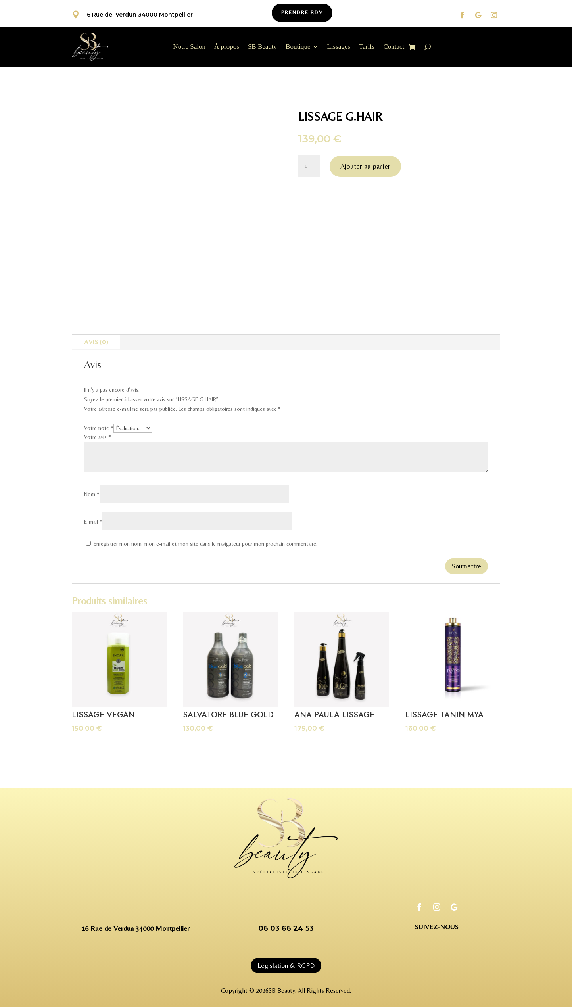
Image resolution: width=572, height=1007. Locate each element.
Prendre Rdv (302, 12)
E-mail (93, 521)
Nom (92, 494)
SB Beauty (262, 47)
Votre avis (97, 437)
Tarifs (366, 47)
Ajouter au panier (365, 166)
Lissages (338, 47)
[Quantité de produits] (309, 166)
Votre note (98, 428)
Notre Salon (189, 47)
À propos (226, 47)
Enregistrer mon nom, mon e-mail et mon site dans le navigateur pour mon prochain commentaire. (205, 544)
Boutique (298, 47)
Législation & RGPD (286, 965)
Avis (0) (96, 342)
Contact (393, 47)
